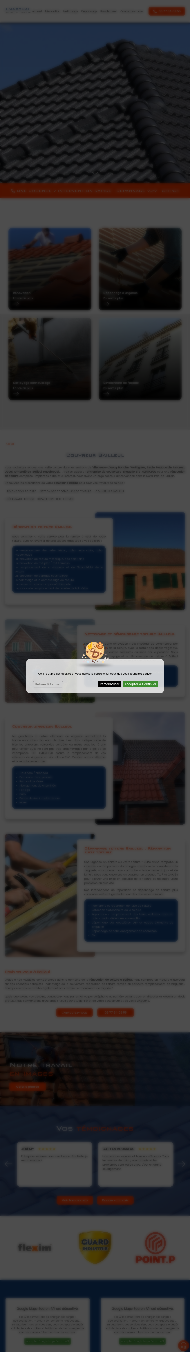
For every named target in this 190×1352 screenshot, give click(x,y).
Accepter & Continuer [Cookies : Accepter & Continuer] (140, 684)
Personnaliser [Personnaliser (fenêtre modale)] (110, 684)
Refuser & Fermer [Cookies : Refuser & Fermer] (48, 684)
